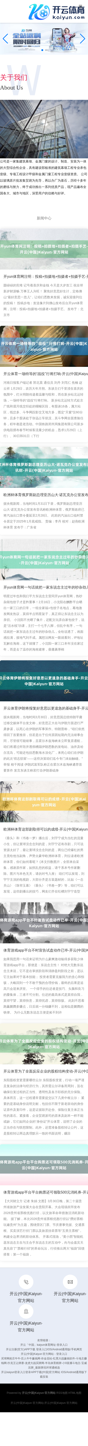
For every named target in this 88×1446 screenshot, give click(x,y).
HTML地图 (74, 1393)
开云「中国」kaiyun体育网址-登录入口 (44, 1344)
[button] (83, 39)
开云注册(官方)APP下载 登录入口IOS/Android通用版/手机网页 (44, 1349)
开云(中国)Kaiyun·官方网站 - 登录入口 (44, 1354)
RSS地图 (62, 1393)
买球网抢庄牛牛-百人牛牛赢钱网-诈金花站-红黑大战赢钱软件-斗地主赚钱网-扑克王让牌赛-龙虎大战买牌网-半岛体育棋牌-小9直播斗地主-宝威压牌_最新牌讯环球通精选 (44, 1363)
